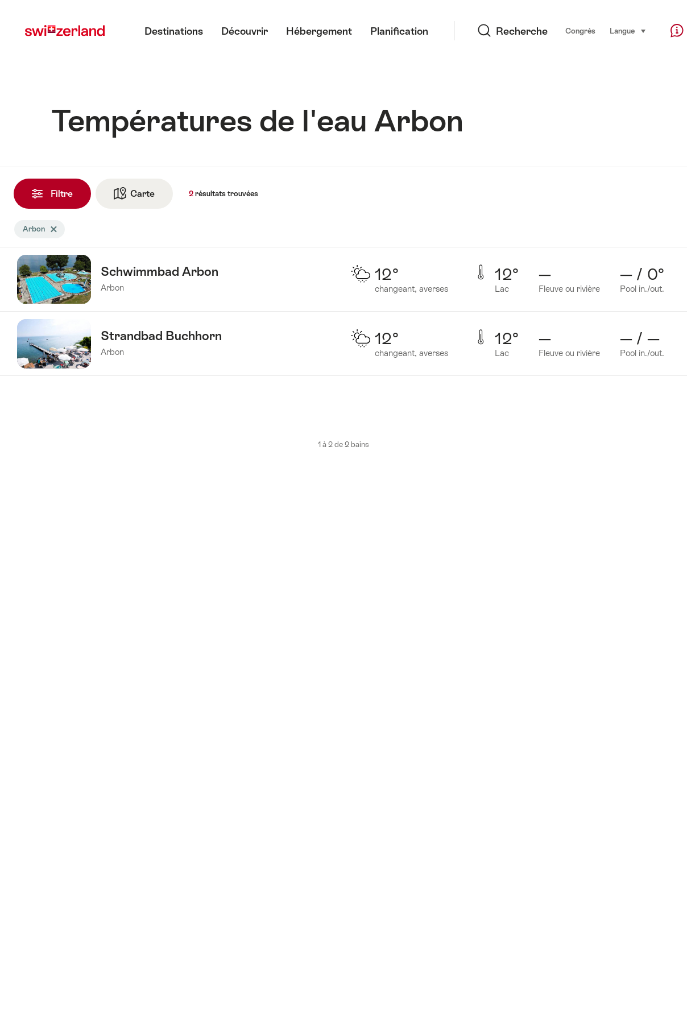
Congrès (552, 31)
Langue (599, 30)
